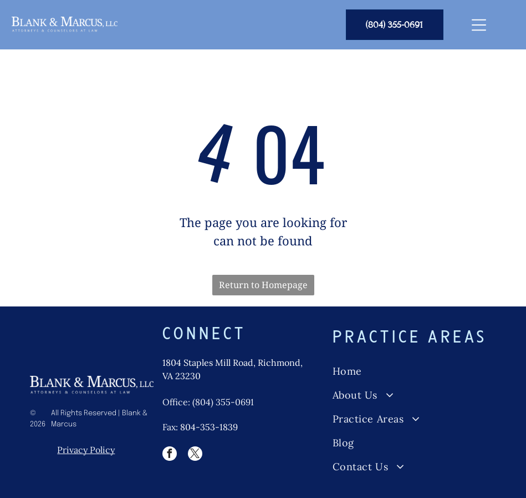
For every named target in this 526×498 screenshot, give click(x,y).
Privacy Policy (86, 449)
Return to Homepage (263, 285)
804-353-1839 (209, 426)
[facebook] (169, 455)
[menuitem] (414, 371)
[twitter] (195, 455)
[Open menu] (479, 25)
